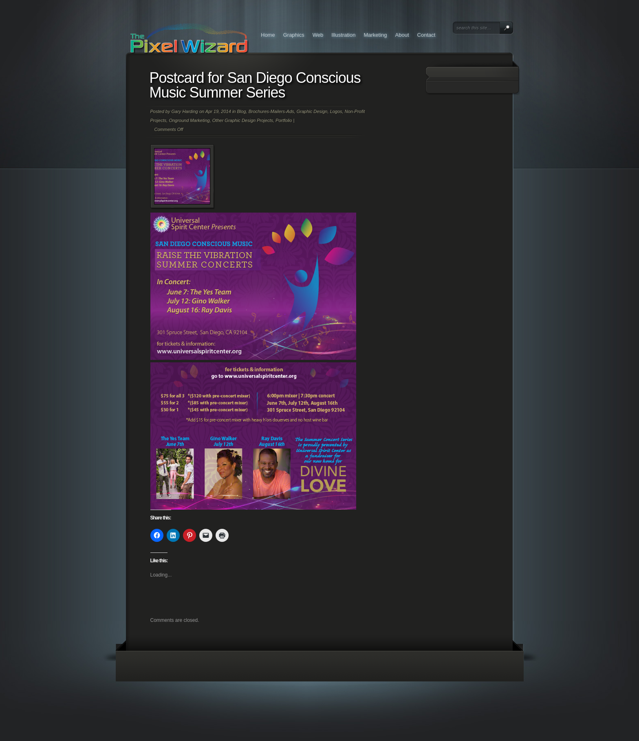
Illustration (343, 35)
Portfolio (283, 120)
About (402, 35)
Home (268, 35)
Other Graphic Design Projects (242, 120)
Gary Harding (184, 111)
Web (318, 35)
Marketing (375, 35)
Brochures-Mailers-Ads (271, 111)
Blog (241, 111)
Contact (426, 35)
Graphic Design (312, 111)
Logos (336, 111)
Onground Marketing (189, 120)
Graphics (293, 35)
